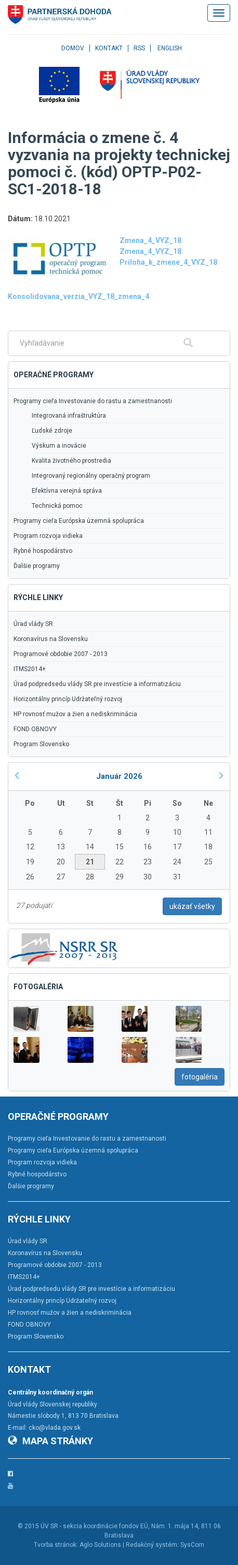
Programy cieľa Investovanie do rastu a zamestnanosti (93, 401)
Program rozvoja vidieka (48, 535)
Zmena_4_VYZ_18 (150, 240)
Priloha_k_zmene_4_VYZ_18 (168, 262)
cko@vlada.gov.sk (55, 1427)
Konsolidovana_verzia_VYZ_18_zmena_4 (78, 296)
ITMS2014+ (30, 669)
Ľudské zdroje (52, 430)
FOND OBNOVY (35, 729)
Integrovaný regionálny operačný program (91, 475)
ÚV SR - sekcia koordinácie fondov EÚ (94, 1526)
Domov (72, 48)
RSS (139, 48)
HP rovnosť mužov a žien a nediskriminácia (75, 714)
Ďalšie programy (37, 566)
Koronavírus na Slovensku (51, 639)
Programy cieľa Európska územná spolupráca (79, 520)
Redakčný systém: (152, 1544)
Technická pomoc (57, 505)
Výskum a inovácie (59, 445)
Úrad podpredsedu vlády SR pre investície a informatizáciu (97, 684)
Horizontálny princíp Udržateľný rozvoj (68, 699)
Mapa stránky (50, 1440)
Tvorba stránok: (56, 1544)
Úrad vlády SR (33, 624)
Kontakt (109, 48)
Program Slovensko (41, 744)
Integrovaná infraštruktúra (69, 415)
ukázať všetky (192, 906)
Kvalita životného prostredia (71, 460)
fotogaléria (199, 1077)
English (169, 48)
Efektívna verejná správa (67, 490)
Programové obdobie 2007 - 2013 (61, 654)
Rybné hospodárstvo (43, 550)
